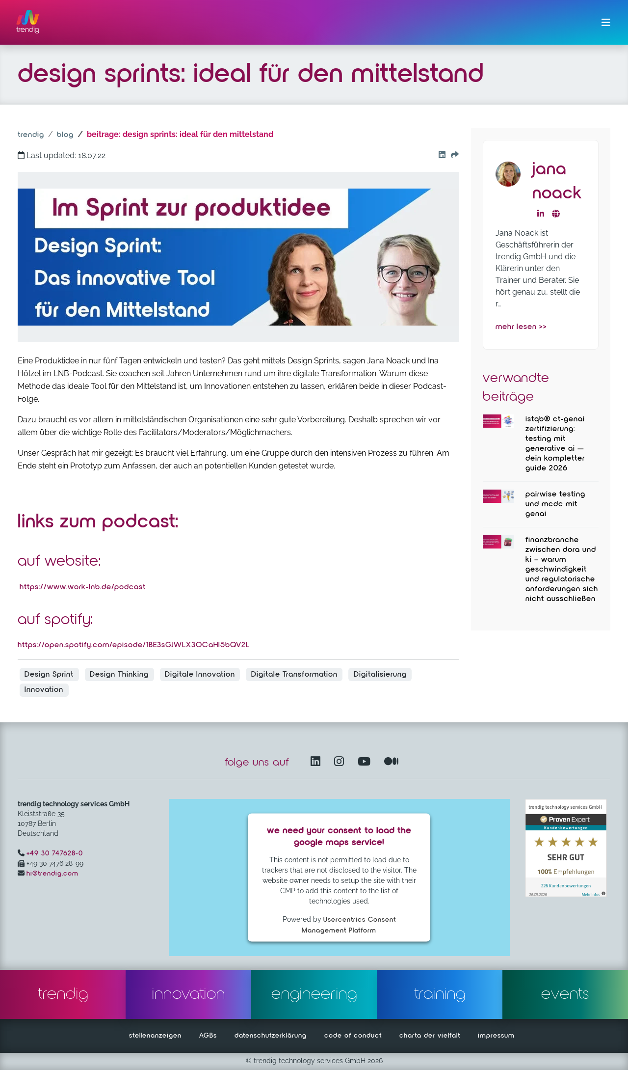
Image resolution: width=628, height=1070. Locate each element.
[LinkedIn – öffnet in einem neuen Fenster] (317, 762)
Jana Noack (557, 181)
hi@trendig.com (52, 873)
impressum (496, 1035)
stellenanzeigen (155, 1035)
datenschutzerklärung (271, 1035)
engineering (314, 994)
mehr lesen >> (521, 327)
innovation (188, 994)
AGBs (208, 1035)
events (565, 994)
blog (65, 135)
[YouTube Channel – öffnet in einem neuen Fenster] (366, 762)
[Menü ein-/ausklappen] (606, 22)
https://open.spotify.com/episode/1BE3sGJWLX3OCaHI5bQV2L (134, 645)
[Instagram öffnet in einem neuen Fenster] (341, 762)
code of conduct (353, 1035)
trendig (31, 135)
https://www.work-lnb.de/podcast (83, 587)
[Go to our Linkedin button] (440, 155)
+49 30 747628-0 (54, 853)
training (440, 994)
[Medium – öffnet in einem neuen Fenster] (391, 762)
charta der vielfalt (429, 1035)
